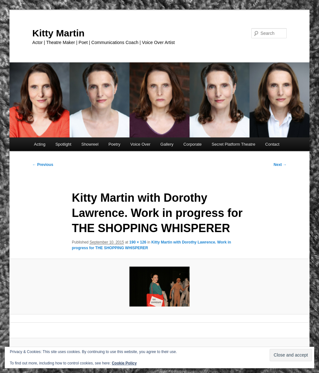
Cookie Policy (124, 363)
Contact (272, 144)
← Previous (42, 164)
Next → (280, 164)
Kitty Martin (58, 33)
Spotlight (63, 144)
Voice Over (140, 144)
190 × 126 (138, 242)
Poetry (115, 144)
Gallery (166, 144)
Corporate (193, 144)
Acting (39, 144)
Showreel (89, 144)
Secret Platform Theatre (233, 144)
